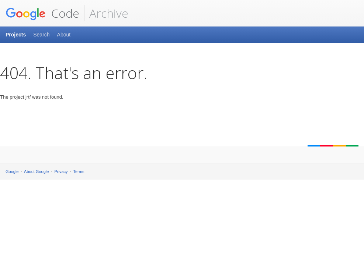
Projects (16, 35)
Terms (78, 171)
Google (12, 171)
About (64, 35)
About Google (36, 171)
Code (42, 13)
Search (41, 35)
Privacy (61, 171)
